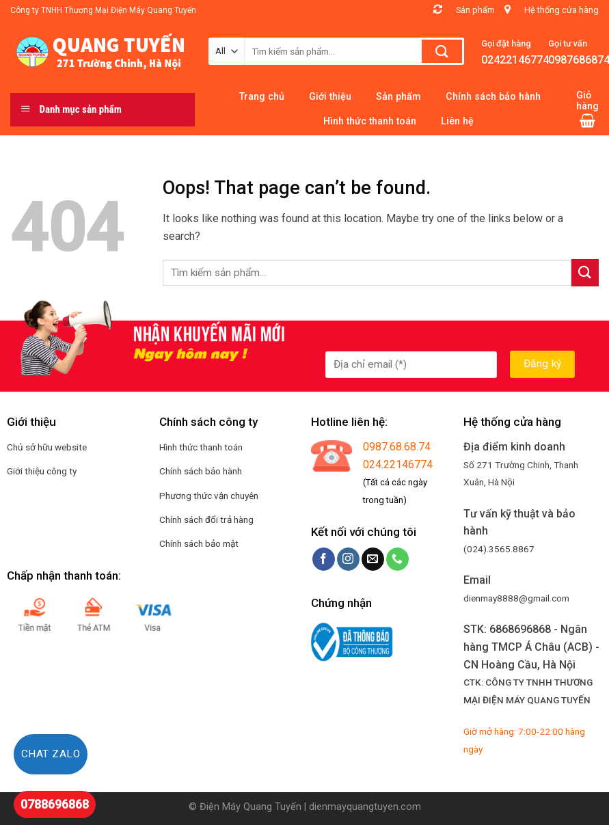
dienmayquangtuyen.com (365, 807)
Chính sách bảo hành (200, 470)
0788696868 (55, 804)
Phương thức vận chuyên (208, 495)
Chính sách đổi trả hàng (206, 519)
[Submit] (585, 272)
